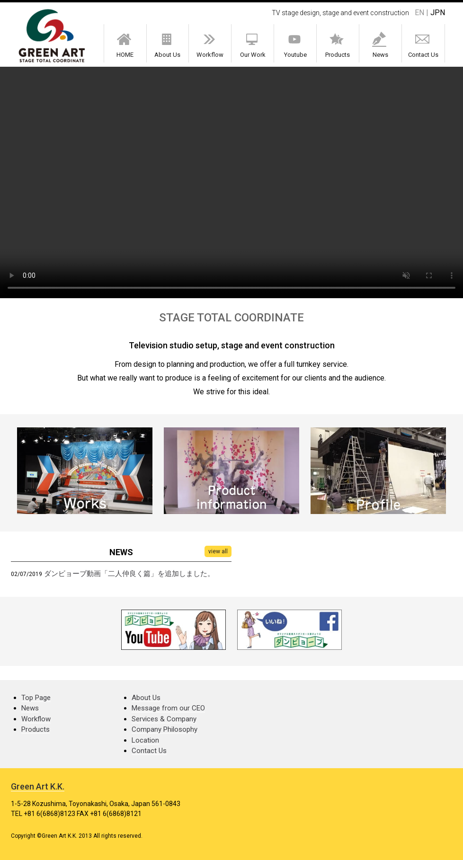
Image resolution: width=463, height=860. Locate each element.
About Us (168, 45)
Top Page (36, 697)
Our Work (253, 45)
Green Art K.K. (37, 786)
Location (145, 740)
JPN (437, 12)
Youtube (295, 45)
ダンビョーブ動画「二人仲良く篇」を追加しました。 (129, 573)
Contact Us (423, 45)
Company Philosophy (164, 729)
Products (338, 45)
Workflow (210, 45)
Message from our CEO (168, 708)
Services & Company (164, 719)
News (380, 45)
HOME (125, 45)
